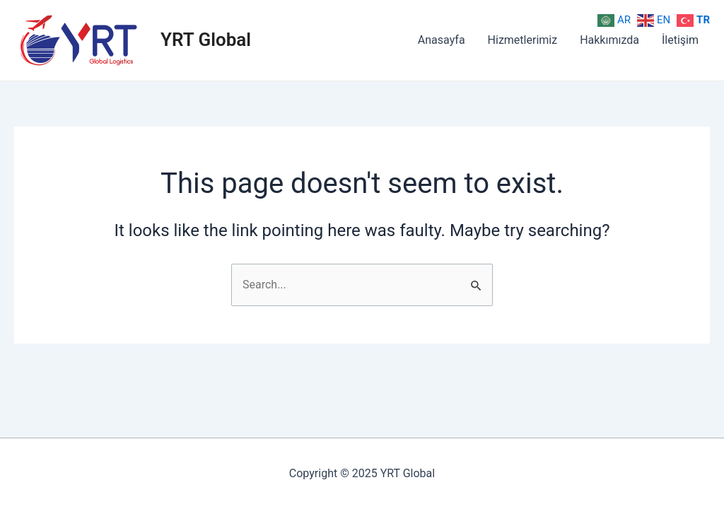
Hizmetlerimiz (523, 40)
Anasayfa (441, 40)
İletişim (680, 40)
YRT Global (205, 39)
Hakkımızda (609, 40)
